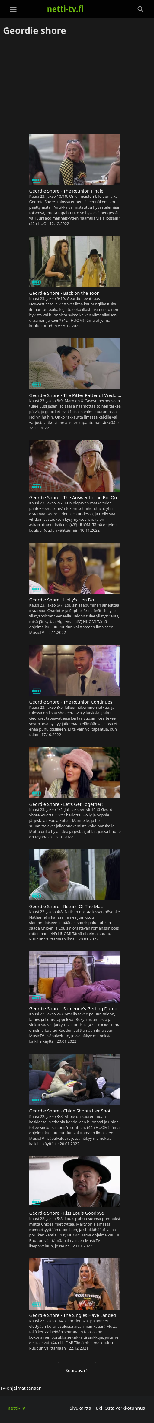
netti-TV (16, 1408)
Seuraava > (76, 1370)
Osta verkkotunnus (124, 1408)
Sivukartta (80, 1408)
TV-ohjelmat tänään (21, 1388)
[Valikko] (13, 9)
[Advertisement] (77, 85)
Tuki (98, 1408)
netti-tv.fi (65, 8)
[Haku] (140, 9)
